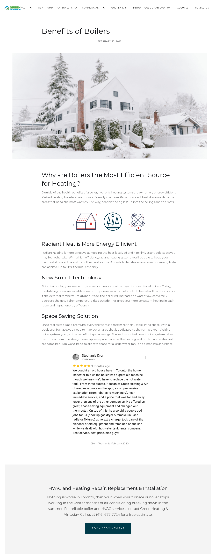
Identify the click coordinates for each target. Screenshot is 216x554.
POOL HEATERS (118, 7)
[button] (47, 7)
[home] (17, 7)
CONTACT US (202, 7)
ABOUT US (182, 7)
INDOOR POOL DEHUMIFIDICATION (151, 7)
